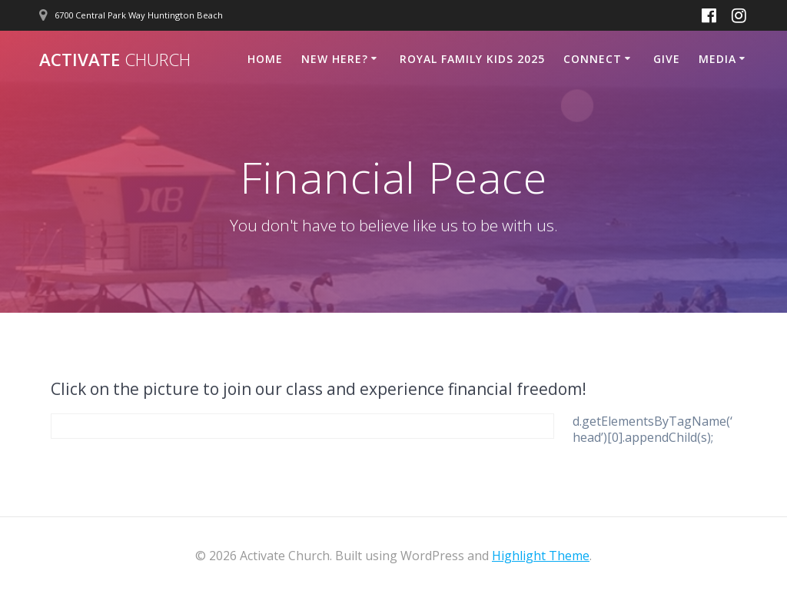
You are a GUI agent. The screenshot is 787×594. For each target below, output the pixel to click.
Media (717, 58)
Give (666, 58)
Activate (115, 59)
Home (265, 58)
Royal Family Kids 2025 (472, 58)
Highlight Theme (540, 555)
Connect (592, 58)
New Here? (334, 58)
